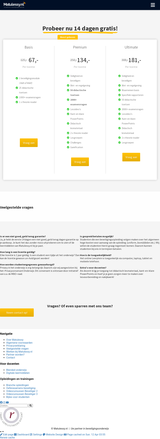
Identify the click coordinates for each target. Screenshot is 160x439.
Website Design (53, 434)
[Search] (30, 405)
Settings (36, 434)
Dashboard (22, 434)
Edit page (7, 434)
